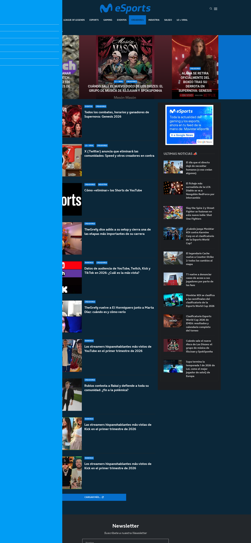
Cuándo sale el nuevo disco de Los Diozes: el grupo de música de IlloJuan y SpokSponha (125, 88)
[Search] (210, 8)
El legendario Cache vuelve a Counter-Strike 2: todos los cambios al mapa (200, 259)
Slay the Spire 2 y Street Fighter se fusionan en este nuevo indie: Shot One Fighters (200, 213)
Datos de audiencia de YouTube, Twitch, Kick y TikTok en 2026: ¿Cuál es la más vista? (117, 270)
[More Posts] (94, 497)
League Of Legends (74, 19)
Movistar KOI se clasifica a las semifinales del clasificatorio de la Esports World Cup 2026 (200, 300)
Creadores (137, 19)
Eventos (121, 19)
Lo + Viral (182, 19)
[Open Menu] (215, 8)
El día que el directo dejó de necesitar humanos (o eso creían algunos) (199, 168)
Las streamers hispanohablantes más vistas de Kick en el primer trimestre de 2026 (117, 426)
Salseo (168, 19)
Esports (94, 19)
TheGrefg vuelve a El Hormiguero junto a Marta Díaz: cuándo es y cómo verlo (119, 312)
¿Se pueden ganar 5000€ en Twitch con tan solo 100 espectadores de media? (56, 82)
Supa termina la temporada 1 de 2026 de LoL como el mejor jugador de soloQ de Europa (200, 369)
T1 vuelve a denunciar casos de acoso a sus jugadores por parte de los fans (199, 280)
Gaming (107, 19)
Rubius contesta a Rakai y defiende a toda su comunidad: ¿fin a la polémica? (116, 387)
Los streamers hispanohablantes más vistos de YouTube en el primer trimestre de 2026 (117, 348)
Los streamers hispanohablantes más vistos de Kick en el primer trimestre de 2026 (117, 466)
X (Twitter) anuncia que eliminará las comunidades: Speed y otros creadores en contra (119, 153)
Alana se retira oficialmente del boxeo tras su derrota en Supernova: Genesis (195, 82)
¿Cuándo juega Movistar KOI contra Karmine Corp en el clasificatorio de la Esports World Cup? (200, 236)
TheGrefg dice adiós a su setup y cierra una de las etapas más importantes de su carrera (117, 231)
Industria (153, 19)
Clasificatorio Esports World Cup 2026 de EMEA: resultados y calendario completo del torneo (198, 323)
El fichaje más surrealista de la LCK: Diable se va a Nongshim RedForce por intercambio (200, 191)
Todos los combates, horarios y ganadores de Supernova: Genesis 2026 (116, 114)
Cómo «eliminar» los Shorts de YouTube (113, 190)
